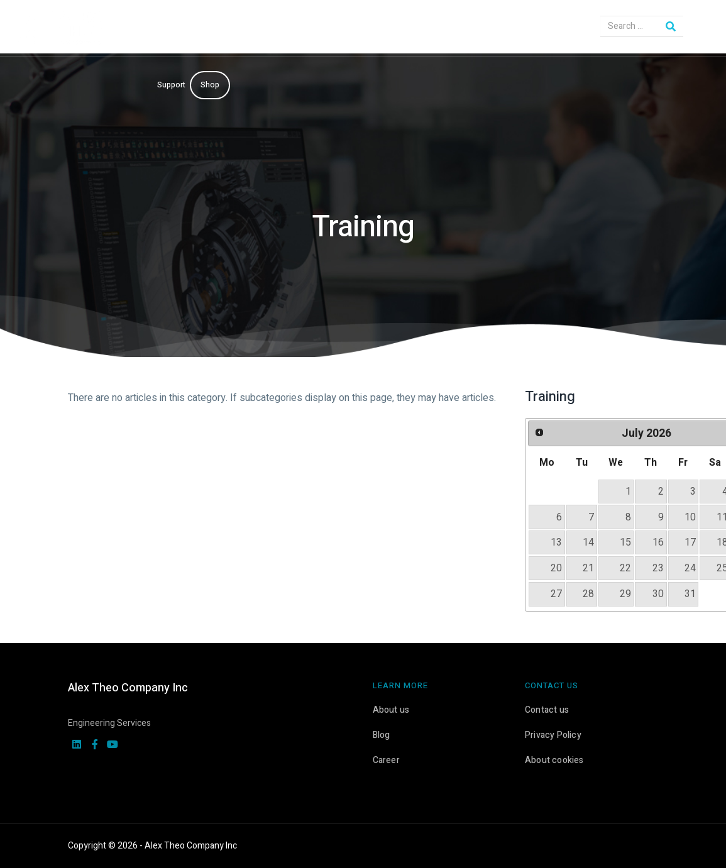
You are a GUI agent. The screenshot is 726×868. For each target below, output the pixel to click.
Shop (210, 85)
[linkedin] (76, 745)
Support (171, 85)
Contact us (547, 710)
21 (588, 568)
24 (690, 568)
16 (658, 542)
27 (556, 594)
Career (386, 760)
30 (658, 594)
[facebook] (95, 745)
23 (658, 568)
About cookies (554, 760)
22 (625, 568)
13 (556, 542)
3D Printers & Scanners (480, 28)
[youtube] (112, 745)
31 (690, 594)
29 (625, 594)
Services (366, 28)
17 (690, 542)
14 (588, 542)
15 (625, 542)
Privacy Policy (553, 735)
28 (588, 594)
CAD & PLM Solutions (293, 28)
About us (391, 710)
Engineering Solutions (196, 28)
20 (556, 568)
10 (690, 517)
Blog (381, 735)
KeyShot (416, 28)
